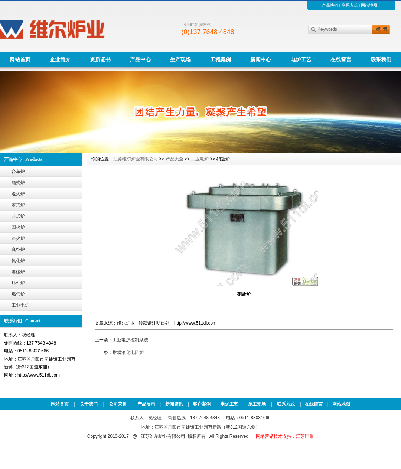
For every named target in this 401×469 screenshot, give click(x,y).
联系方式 (350, 5)
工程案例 (220, 59)
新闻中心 (260, 59)
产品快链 (330, 5)
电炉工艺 (300, 59)
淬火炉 (18, 238)
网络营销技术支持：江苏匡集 (285, 436)
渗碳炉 (18, 271)
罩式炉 (18, 205)
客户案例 (202, 404)
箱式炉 (18, 182)
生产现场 (180, 59)
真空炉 (18, 249)
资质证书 (100, 59)
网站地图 (369, 5)
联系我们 (381, 59)
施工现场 (257, 404)
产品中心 (140, 59)
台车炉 (18, 171)
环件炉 (18, 283)
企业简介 (60, 59)
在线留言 (340, 59)
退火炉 (18, 193)
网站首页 (20, 59)
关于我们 (89, 404)
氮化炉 (18, 260)
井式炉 (18, 216)
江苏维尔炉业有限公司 (135, 159)
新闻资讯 (174, 404)
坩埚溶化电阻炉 (128, 352)
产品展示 (146, 404)
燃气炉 (18, 294)
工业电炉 (20, 305)
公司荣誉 (118, 404)
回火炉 (18, 227)
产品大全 (174, 159)
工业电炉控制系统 (130, 339)
